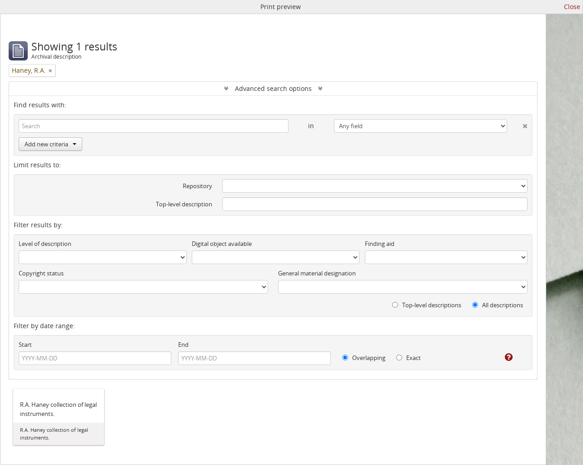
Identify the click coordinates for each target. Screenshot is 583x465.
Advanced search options (273, 88)
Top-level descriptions (426, 305)
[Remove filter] (50, 70)
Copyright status (41, 273)
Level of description (45, 244)
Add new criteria (50, 144)
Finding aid (379, 244)
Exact (408, 358)
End (183, 344)
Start (25, 344)
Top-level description (184, 204)
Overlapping (363, 358)
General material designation (317, 273)
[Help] (502, 357)
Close (572, 6)
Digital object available (222, 244)
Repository (197, 186)
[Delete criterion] (517, 124)
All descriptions (497, 305)
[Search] (154, 126)
